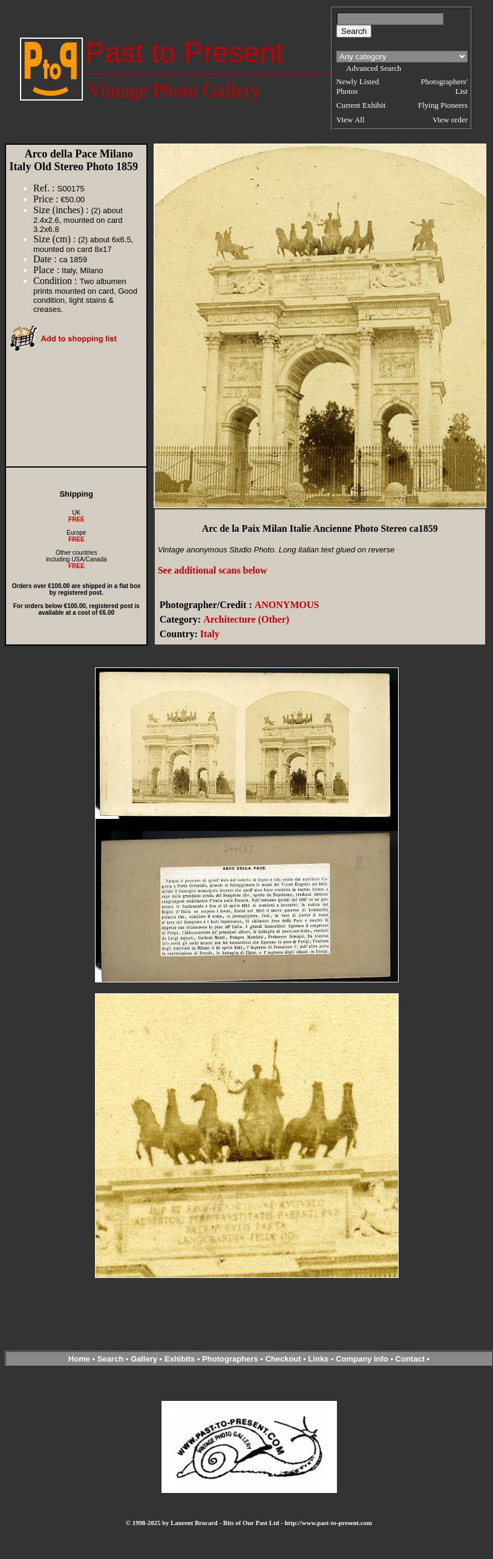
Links (318, 1358)
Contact (410, 1358)
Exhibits (180, 1358)
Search (110, 1358)
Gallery (144, 1358)
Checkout (283, 1358)
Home (79, 1358)
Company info (363, 1358)
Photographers (230, 1358)
